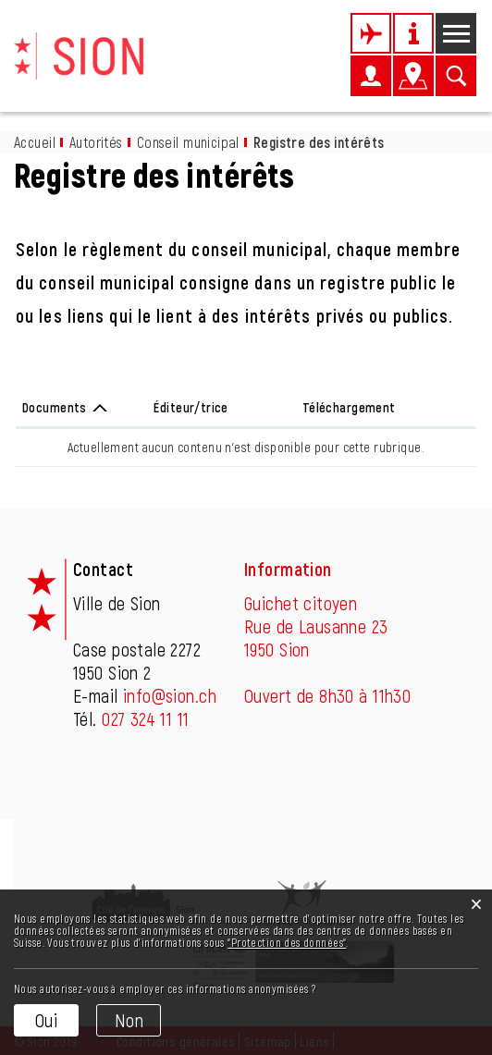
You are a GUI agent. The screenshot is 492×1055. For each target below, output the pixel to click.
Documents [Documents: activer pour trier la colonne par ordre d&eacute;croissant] (54, 407)
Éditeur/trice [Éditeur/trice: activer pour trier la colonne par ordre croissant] (191, 407)
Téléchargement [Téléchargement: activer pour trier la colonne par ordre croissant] (349, 407)
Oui (46, 1020)
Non (129, 1020)
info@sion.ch (169, 695)
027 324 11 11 (145, 718)
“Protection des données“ (287, 942)
